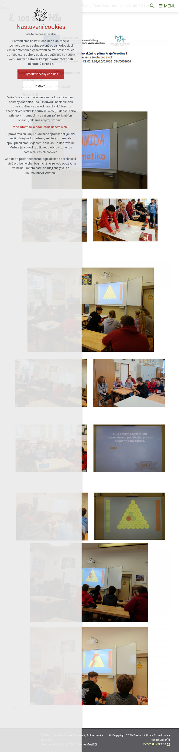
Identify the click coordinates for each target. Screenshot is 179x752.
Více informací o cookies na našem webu (37, 127)
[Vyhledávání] (152, 5)
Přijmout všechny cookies (37, 74)
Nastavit (37, 85)
